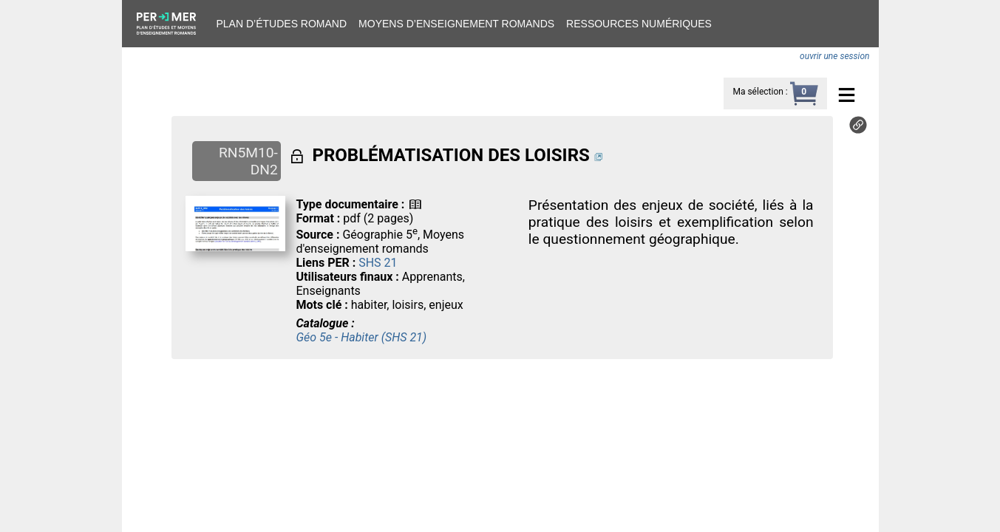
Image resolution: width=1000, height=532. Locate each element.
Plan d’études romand (282, 24)
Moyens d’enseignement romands (456, 24)
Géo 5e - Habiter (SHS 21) (361, 337)
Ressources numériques (639, 24)
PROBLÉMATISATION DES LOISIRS (450, 155)
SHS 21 (377, 263)
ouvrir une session (834, 56)
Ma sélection (757, 91)
